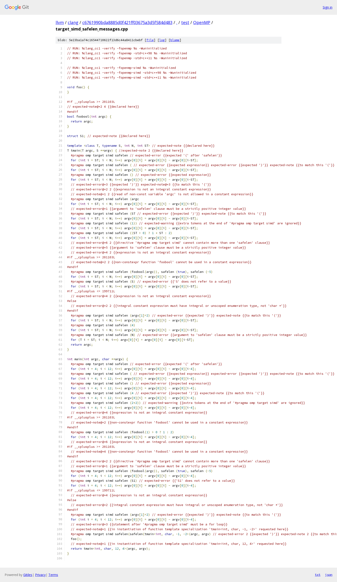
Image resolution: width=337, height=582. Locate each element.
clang (73, 22)
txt (317, 575)
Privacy (40, 575)
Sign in (327, 7)
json (328, 575)
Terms (53, 575)
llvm (60, 22)
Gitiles (27, 575)
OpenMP (201, 22)
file (150, 40)
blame (175, 40)
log (162, 40)
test (185, 22)
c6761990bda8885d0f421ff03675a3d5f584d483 (127, 22)
